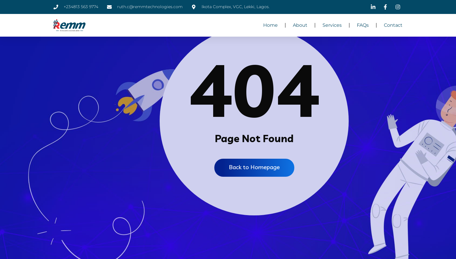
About (300, 25)
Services (332, 25)
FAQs (363, 25)
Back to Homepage (254, 167)
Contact (393, 25)
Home (270, 25)
